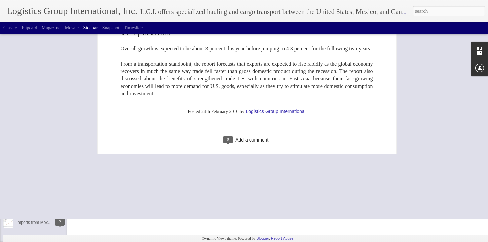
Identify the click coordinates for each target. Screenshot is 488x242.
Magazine (51, 27)
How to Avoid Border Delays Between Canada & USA (64, 192)
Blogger (262, 238)
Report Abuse (282, 238)
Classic (10, 27)
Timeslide (133, 27)
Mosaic (72, 27)
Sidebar (90, 27)
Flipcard (29, 27)
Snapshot (110, 27)
